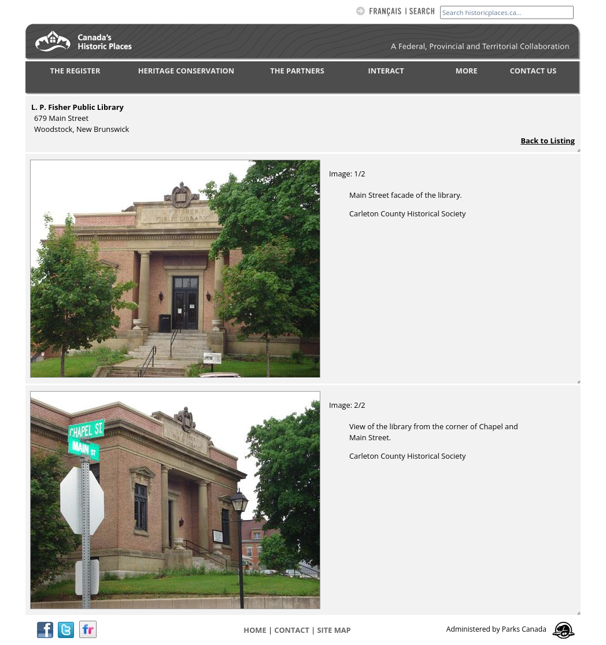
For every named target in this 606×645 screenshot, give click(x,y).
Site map (334, 630)
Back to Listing (547, 140)
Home (254, 630)
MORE (467, 70)
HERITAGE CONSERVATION (186, 70)
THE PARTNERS (297, 70)
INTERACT (386, 70)
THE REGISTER (75, 70)
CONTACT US (533, 70)
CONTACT (291, 630)
